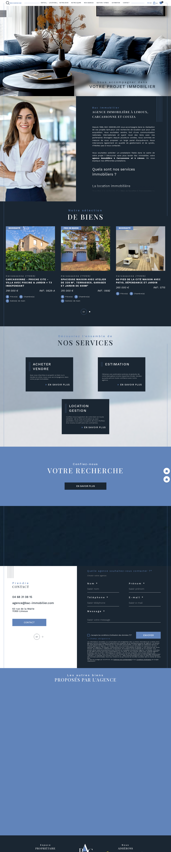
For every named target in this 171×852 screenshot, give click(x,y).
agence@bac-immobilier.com (33, 603)
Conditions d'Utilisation (143, 659)
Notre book (63, 3)
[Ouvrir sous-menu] (46, 2)
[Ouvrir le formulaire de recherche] (14, 3)
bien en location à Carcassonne (136, 191)
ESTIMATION (116, 3)
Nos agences (89, 3)
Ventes (43, 3)
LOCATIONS (53, 3)
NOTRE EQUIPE (76, 3)
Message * (96, 611)
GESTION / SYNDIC (103, 3)
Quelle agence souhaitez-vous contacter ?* (119, 571)
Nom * (92, 583)
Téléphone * (98, 597)
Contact (126, 3)
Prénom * (137, 583)
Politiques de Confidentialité (122, 659)
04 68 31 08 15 (22, 597)
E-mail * (136, 597)
